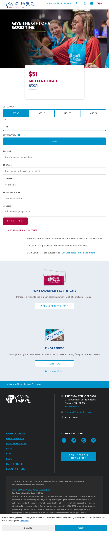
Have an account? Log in (54, 371)
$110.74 (93, 113)
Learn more (24, 521)
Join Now (54, 363)
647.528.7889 (71, 417)
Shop (9, 453)
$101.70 (67, 113)
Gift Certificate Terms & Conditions (78, 252)
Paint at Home (14, 464)
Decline (28, 528)
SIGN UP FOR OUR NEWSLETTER (79, 456)
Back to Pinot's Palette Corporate (25, 384)
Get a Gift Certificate (54, 306)
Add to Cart (15, 221)
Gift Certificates (16, 443)
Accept (81, 528)
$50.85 (16, 113)
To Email (7, 165)
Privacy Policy (31, 490)
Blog (9, 459)
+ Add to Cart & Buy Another (22, 230)
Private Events (15, 438)
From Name (8, 179)
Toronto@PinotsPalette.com (78, 412)
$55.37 (42, 113)
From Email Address (13, 192)
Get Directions (72, 406)
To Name (7, 151)
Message (7, 206)
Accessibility (45, 490)
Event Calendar (15, 433)
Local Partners (15, 469)
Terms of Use (18, 490)
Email (54, 141)
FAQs (9, 448)
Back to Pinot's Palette (60, 3)
